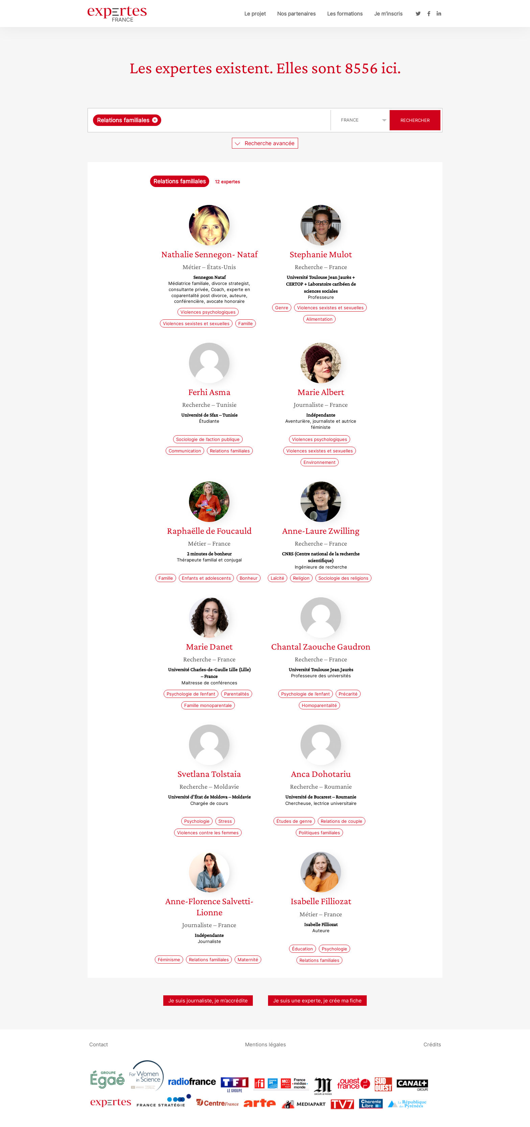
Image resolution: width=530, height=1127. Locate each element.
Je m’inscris (388, 13)
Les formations (345, 13)
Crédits (432, 1044)
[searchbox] (232, 120)
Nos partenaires (296, 13)
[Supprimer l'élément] (155, 120)
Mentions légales (265, 1044)
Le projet (255, 13)
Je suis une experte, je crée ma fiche (317, 1000)
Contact (98, 1044)
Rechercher (415, 120)
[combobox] (210, 120)
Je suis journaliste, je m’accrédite (208, 1000)
